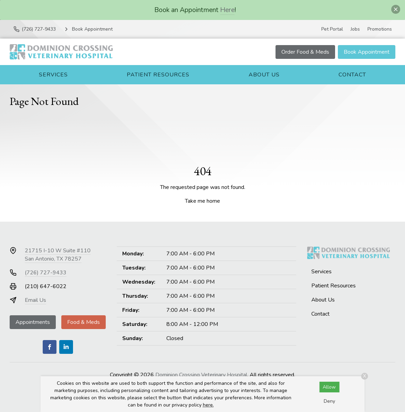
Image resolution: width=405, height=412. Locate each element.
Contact (352, 74)
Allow (329, 387)
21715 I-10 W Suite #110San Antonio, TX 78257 (58, 255)
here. (208, 405)
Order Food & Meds (305, 52)
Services (53, 74)
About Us (264, 74)
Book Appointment (367, 52)
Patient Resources (158, 74)
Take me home (202, 201)
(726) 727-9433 (45, 272)
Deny (329, 401)
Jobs (355, 29)
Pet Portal (332, 29)
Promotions (379, 29)
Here (227, 9)
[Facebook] (49, 347)
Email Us (35, 300)
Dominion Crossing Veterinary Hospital (201, 375)
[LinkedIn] (66, 347)
